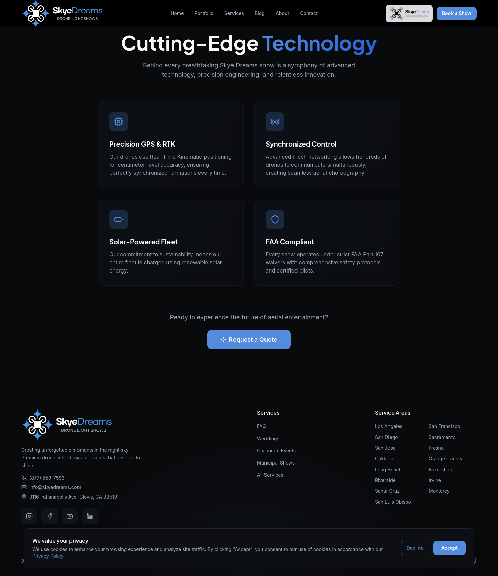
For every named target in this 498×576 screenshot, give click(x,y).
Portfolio (203, 13)
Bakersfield (441, 469)
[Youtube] (70, 516)
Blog (260, 13)
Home (177, 13)
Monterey (439, 491)
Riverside (385, 480)
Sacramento (442, 437)
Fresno (436, 448)
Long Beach (388, 469)
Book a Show (456, 13)
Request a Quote (249, 339)
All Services (270, 475)
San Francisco (444, 426)
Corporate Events (276, 450)
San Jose (385, 448)
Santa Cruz (387, 491)
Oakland (384, 458)
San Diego (386, 437)
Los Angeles (388, 426)
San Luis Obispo (393, 502)
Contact (309, 13)
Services (234, 13)
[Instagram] (29, 516)
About (282, 13)
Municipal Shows (276, 463)
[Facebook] (49, 516)
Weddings (268, 438)
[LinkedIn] (90, 516)
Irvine (435, 480)
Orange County (446, 458)
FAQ (261, 426)
